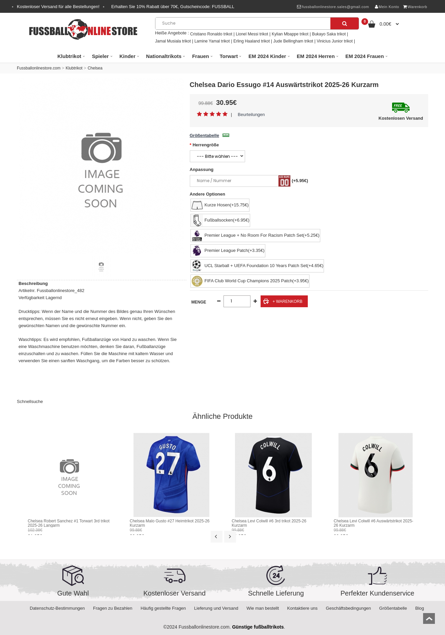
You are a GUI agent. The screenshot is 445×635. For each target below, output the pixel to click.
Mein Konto (387, 7)
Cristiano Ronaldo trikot (211, 34)
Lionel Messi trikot (252, 34)
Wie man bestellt (262, 608)
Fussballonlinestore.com (38, 68)
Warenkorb (415, 7)
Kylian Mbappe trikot (290, 34)
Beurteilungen (251, 114)
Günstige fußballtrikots (258, 627)
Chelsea (95, 68)
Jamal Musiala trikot (173, 41)
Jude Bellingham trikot (293, 41)
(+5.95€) (300, 180)
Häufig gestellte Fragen (163, 608)
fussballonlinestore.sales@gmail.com (333, 7)
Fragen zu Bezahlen (112, 608)
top (429, 620)
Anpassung (202, 169)
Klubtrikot (74, 68)
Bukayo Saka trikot (329, 34)
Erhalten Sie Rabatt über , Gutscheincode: (172, 6)
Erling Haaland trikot (251, 41)
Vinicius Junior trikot (335, 41)
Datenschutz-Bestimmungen (57, 608)
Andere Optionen (207, 194)
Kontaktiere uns (302, 608)
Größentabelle (209, 135)
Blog (419, 608)
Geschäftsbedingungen (348, 608)
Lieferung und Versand (216, 608)
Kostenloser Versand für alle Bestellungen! (58, 6)
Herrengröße (205, 144)
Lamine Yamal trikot (212, 41)
